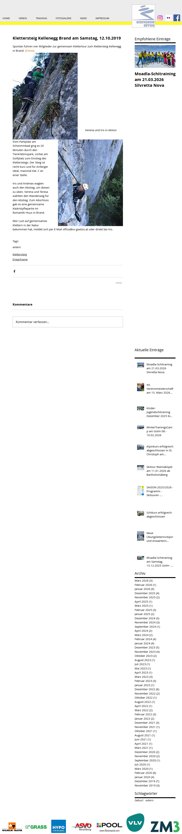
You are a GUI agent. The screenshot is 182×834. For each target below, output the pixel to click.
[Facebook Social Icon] (176, 17)
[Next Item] (169, 56)
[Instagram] (160, 17)
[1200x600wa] (168, 17)
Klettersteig (20, 254)
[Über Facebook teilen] (14, 271)
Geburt (139, 800)
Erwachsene (20, 259)
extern (17, 247)
